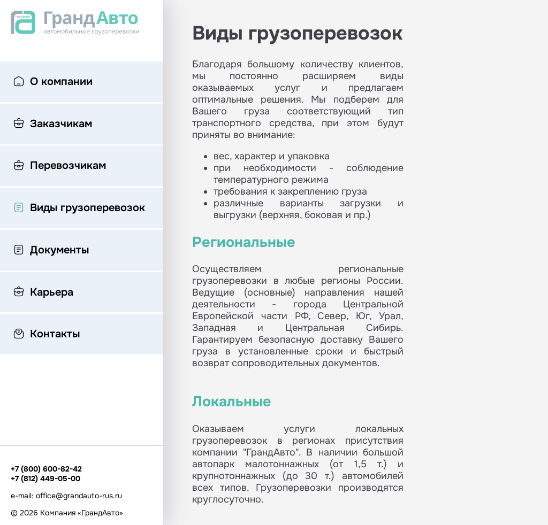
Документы (51, 250)
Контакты (46, 334)
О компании (53, 82)
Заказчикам (52, 124)
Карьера (43, 292)
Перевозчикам (59, 166)
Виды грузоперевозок (79, 208)
